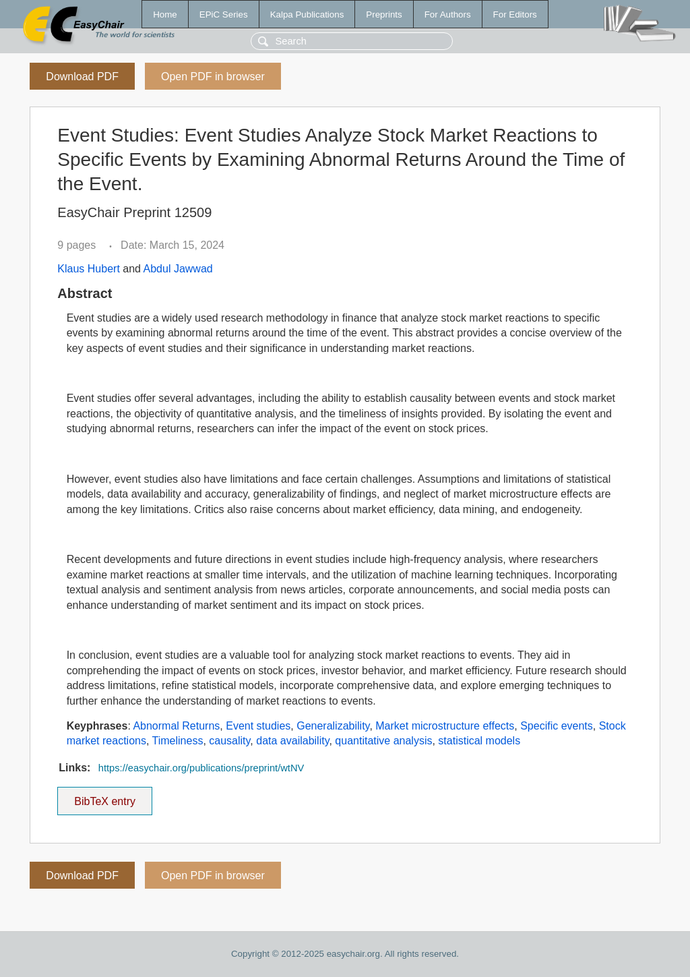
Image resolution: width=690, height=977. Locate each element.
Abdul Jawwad (178, 268)
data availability (292, 740)
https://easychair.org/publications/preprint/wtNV (201, 768)
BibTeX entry (105, 797)
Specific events (556, 726)
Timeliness (177, 740)
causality (229, 740)
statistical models (479, 740)
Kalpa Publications (307, 14)
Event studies (258, 726)
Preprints (384, 14)
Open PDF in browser (213, 76)
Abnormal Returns (176, 726)
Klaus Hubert (88, 268)
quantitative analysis (383, 740)
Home (165, 14)
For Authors (448, 14)
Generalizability (332, 726)
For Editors (515, 14)
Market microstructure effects (444, 726)
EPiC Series (223, 14)
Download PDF (82, 76)
